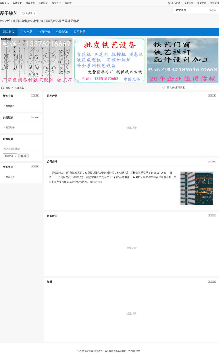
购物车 (68, 3)
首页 (8, 87)
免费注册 (188, 3)
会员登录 (175, 3)
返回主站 (4, 3)
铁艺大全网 (121, 350)
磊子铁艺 (9, 13)
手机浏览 (43, 3)
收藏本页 (17, 3)
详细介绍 (96, 181)
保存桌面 (30, 3)
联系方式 (56, 3)
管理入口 (214, 3)
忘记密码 (201, 3)
